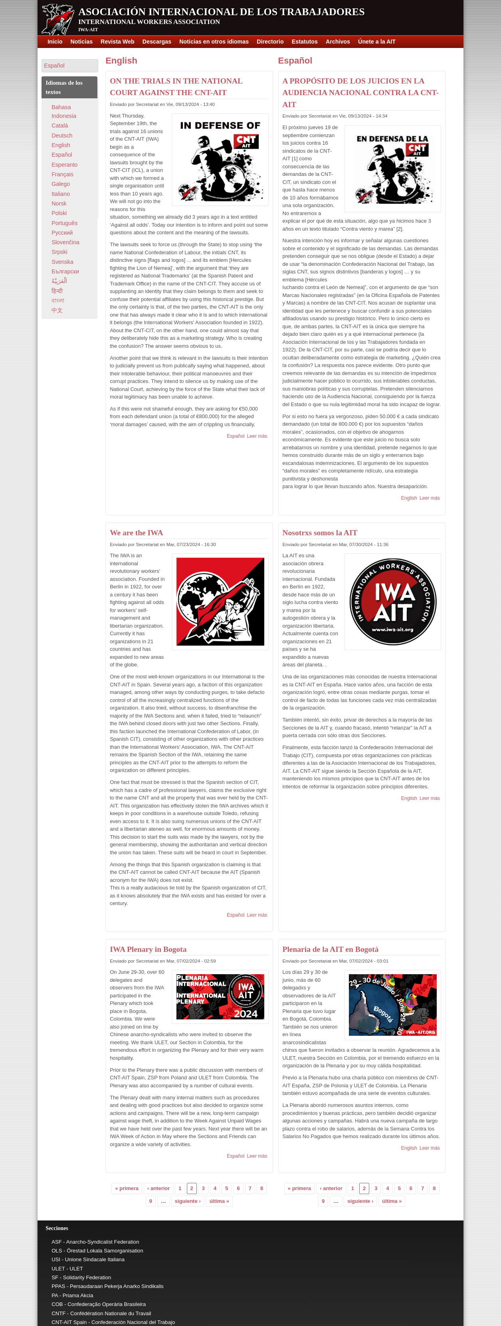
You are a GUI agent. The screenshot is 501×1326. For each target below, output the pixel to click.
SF (54, 1277)
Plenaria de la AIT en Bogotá (331, 949)
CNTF (58, 1313)
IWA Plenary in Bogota (148, 949)
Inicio (55, 41)
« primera (127, 1188)
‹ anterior (158, 1188)
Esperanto (64, 165)
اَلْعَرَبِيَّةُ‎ (59, 281)
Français (62, 174)
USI (55, 1259)
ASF (56, 1242)
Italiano (60, 194)
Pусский (62, 232)
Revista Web (118, 41)
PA (54, 1295)
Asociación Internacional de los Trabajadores (221, 12)
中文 (57, 310)
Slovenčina (65, 242)
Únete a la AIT (377, 41)
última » (219, 1201)
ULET (58, 1269)
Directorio (270, 41)
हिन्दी (57, 291)
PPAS (58, 1286)
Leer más (257, 436)
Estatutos (305, 41)
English (121, 61)
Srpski (59, 252)
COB (57, 1304)
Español (235, 436)
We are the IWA (136, 532)
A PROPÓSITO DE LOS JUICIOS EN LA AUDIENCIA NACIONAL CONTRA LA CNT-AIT (361, 93)
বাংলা (57, 300)
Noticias (81, 41)
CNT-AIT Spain (69, 1322)
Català (59, 125)
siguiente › (188, 1201)
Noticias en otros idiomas (214, 41)
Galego (60, 184)
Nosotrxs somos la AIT (320, 532)
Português (64, 223)
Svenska (62, 262)
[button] (70, 65)
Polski (59, 213)
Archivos (338, 41)
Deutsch (61, 135)
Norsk (58, 203)
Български (65, 271)
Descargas (157, 41)
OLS (56, 1251)
